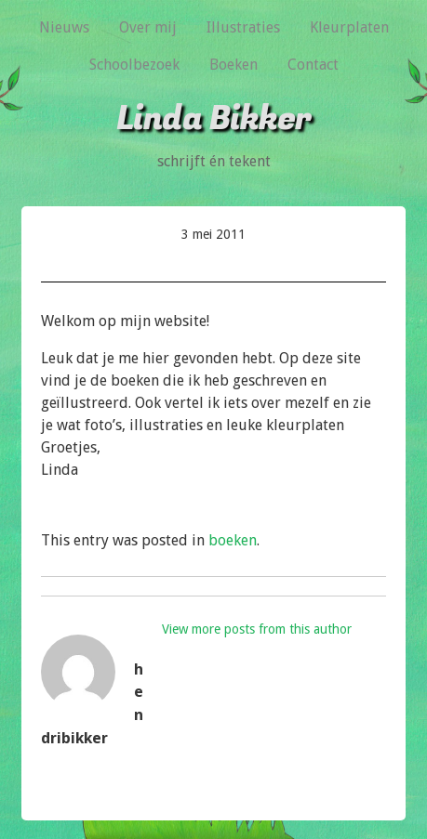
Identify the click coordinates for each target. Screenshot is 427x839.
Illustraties (243, 27)
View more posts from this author (257, 629)
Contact (313, 64)
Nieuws (64, 27)
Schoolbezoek (134, 64)
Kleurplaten (349, 27)
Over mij (148, 27)
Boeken (233, 64)
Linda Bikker (214, 118)
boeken (232, 540)
